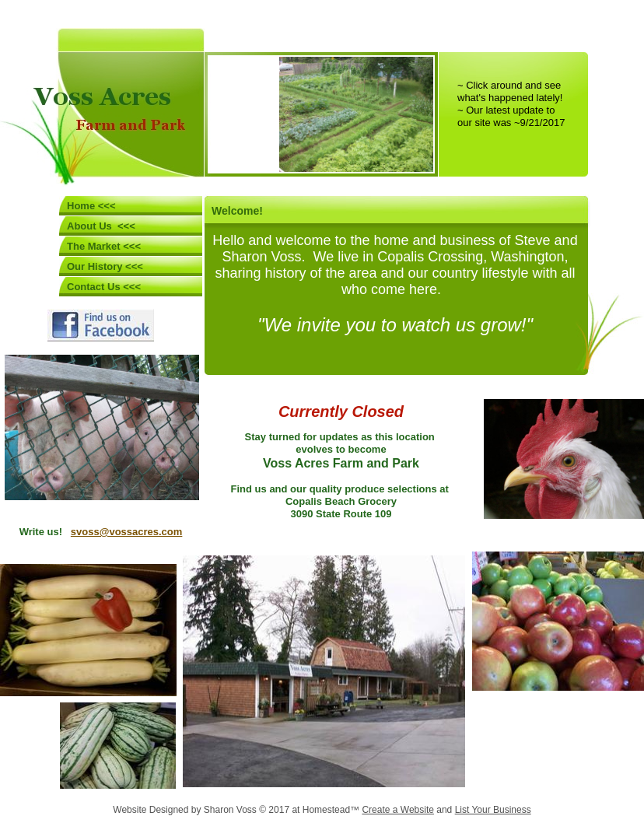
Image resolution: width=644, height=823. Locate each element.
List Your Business (493, 809)
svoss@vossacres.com (127, 532)
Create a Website (398, 809)
